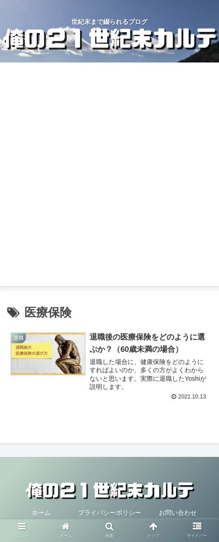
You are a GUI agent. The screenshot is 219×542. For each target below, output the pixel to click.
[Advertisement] (109, 176)
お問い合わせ (178, 512)
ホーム (41, 512)
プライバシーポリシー (109, 512)
